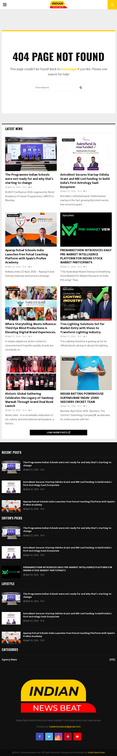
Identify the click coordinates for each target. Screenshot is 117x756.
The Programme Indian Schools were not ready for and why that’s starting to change (29, 179)
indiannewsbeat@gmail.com (65, 726)
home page (69, 69)
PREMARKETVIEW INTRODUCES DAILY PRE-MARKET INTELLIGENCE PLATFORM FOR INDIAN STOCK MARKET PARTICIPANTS (86, 256)
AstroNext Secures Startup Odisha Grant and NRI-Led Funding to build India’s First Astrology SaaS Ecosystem (85, 181)
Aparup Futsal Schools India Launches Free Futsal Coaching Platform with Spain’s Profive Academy (26, 256)
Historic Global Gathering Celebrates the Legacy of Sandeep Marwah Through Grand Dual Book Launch (29, 400)
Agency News (13, 140)
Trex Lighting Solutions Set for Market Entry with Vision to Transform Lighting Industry (82, 328)
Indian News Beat (96, 752)
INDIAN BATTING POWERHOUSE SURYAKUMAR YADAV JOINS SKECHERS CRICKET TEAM (82, 398)
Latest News (13, 128)
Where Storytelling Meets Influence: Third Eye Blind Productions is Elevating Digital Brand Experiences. (30, 328)
